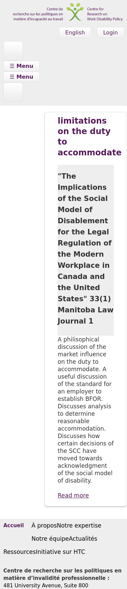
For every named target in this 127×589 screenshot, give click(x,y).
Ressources (19, 551)
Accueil (13, 526)
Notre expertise (79, 525)
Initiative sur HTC (60, 551)
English (75, 32)
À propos (44, 525)
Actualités (83, 538)
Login (110, 32)
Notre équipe (50, 538)
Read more (73, 495)
